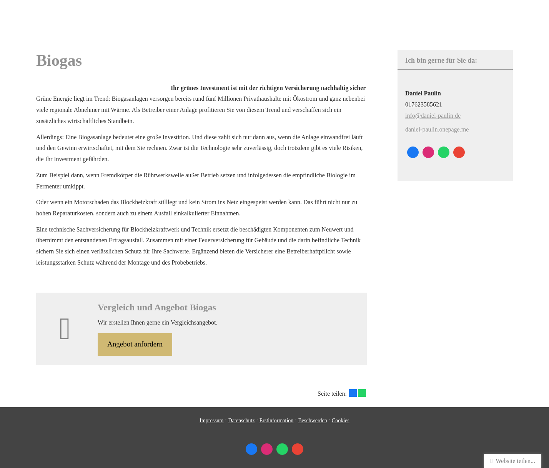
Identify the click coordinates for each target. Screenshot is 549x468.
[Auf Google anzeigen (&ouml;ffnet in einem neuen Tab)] (459, 152)
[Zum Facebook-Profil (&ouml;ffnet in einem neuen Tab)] (413, 152)
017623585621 (423, 104)
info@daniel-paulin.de (433, 115)
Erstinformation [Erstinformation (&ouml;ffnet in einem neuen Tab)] (277, 420)
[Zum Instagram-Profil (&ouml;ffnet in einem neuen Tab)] (428, 152)
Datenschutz (241, 420)
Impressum (211, 420)
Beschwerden (312, 420)
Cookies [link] (340, 420)
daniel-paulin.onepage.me (437, 129)
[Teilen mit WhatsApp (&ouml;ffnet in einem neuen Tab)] (362, 393)
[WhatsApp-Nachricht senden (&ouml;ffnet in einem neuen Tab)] (443, 152)
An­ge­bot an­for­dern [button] (135, 344)
